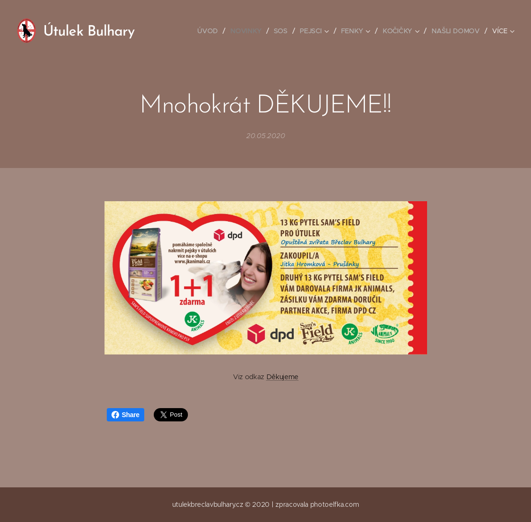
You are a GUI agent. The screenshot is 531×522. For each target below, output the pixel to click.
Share (126, 415)
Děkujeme (282, 377)
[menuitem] (212, 31)
